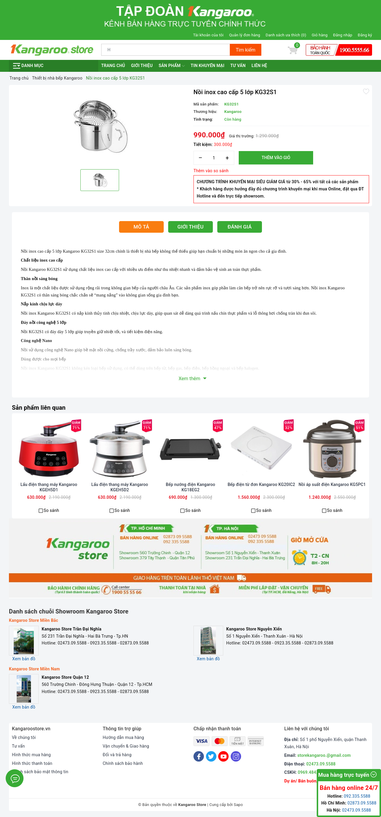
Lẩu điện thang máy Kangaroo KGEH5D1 (49, 487)
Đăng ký (365, 35)
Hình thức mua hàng (31, 754)
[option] (100, 126)
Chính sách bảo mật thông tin (40, 771)
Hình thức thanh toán (32, 763)
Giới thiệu (142, 65)
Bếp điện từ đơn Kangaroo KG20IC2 (261, 484)
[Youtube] (223, 756)
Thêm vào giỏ (276, 157)
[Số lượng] (214, 157)
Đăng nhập (342, 35)
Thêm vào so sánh (211, 170)
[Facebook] (198, 756)
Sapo (238, 804)
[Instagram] (236, 756)
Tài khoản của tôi (208, 35)
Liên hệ (259, 65)
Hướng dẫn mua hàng (123, 737)
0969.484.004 (311, 772)
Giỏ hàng (319, 35)
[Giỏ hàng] (293, 50)
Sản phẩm (172, 66)
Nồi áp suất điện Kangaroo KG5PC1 (332, 484)
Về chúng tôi (24, 737)
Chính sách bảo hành (123, 763)
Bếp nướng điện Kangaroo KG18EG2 (190, 487)
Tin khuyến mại (207, 65)
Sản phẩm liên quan (38, 407)
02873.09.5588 (361, 803)
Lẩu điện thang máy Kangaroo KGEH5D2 (119, 487)
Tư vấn (238, 65)
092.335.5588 (357, 796)
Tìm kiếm (245, 50)
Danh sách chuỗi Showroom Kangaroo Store (69, 611)
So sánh (51, 510)
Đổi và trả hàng (117, 754)
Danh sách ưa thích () (286, 35)
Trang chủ (113, 65)
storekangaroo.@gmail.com (324, 755)
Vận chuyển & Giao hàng (126, 746)
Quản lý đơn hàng (244, 35)
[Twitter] (211, 756)
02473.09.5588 (321, 764)
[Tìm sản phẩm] (165, 50)
